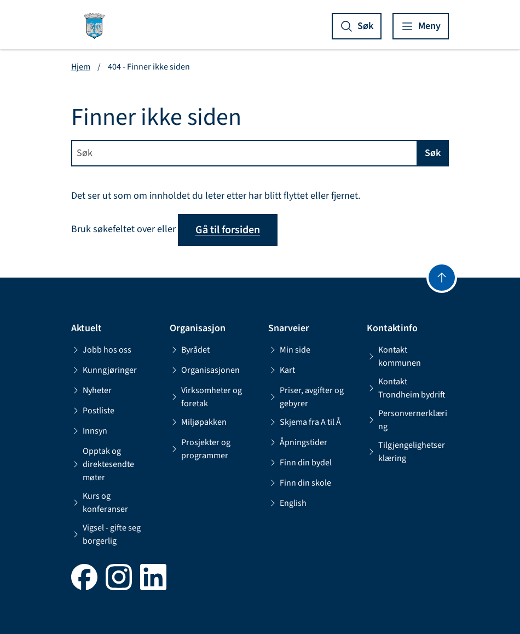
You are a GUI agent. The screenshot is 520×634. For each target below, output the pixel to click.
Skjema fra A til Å (304, 422)
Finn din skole (299, 483)
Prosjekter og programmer (200, 449)
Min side (289, 350)
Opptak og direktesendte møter (102, 464)
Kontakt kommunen (394, 356)
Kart (281, 370)
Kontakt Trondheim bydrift (406, 388)
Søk (433, 153)
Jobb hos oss (101, 350)
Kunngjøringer (104, 370)
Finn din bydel (300, 463)
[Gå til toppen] (441, 277)
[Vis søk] (357, 26)
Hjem (80, 67)
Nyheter (91, 390)
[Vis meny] (420, 26)
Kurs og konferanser (99, 502)
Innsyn (89, 431)
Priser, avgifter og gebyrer (306, 397)
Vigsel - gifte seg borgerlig (106, 534)
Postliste (92, 411)
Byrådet (190, 350)
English (287, 503)
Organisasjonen (205, 370)
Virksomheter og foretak (206, 397)
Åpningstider (297, 442)
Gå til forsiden (227, 230)
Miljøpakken (198, 422)
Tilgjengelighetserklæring (406, 451)
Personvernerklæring (407, 420)
